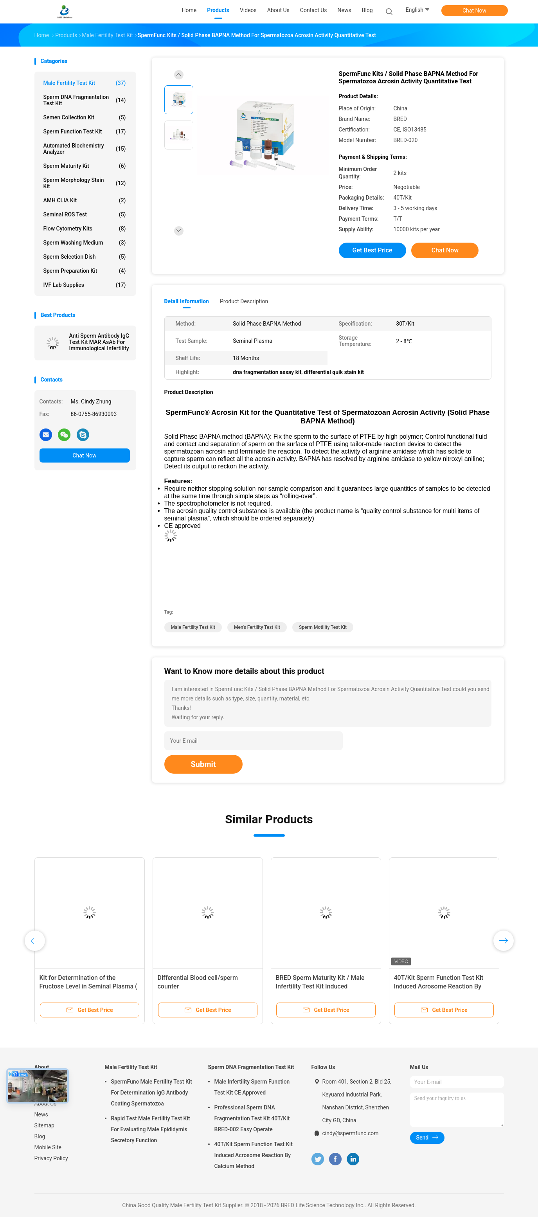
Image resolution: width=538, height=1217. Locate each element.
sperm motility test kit (323, 627)
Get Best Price (372, 250)
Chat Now (474, 10)
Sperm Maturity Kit (84, 166)
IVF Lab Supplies (84, 285)
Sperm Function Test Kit (84, 131)
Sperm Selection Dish (84, 257)
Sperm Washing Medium (84, 243)
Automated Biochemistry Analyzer (84, 148)
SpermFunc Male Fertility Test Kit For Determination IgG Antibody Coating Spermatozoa (151, 1092)
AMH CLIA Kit (84, 200)
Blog (39, 1136)
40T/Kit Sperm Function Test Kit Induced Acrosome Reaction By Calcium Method (439, 986)
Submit (203, 764)
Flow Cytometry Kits (84, 228)
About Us (45, 1103)
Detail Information (186, 301)
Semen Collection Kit (84, 117)
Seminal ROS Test (84, 214)
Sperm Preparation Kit (84, 271)
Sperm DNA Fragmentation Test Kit (84, 100)
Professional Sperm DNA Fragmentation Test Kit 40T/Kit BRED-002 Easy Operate (252, 1118)
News (41, 1114)
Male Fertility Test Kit (84, 83)
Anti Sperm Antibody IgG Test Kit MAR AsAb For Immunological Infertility (99, 342)
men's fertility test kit (257, 627)
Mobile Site (48, 1147)
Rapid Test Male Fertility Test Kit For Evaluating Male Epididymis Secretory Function (150, 1129)
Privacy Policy (51, 1158)
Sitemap (44, 1125)
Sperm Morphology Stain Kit (84, 183)
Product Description (244, 301)
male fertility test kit (193, 627)
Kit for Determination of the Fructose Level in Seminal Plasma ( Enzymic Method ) (88, 986)
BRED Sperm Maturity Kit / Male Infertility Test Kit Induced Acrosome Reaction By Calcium (320, 986)
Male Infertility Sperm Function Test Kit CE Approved (252, 1087)
